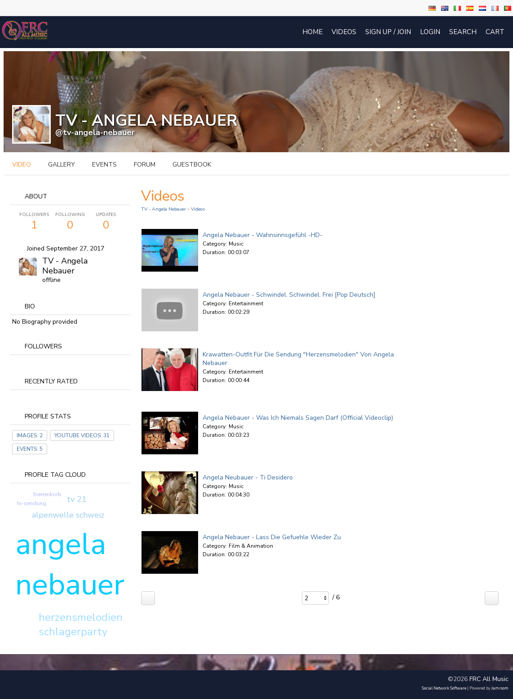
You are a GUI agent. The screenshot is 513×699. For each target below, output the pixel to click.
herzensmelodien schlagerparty (81, 624)
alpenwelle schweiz (68, 515)
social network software (444, 688)
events (104, 164)
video (21, 164)
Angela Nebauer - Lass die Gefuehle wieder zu (272, 537)
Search (463, 31)
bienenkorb (47, 494)
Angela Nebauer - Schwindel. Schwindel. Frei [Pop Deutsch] (289, 294)
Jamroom (500, 688)
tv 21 (77, 499)
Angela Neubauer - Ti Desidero (248, 477)
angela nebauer (69, 564)
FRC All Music (489, 679)
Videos (344, 31)
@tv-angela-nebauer (95, 132)
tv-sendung (31, 503)
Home (312, 31)
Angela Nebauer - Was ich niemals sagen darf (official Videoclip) (298, 417)
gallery (61, 164)
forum (144, 164)
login (430, 31)
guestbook (191, 164)
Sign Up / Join (388, 31)
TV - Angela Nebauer (65, 265)
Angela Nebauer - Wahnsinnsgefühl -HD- (263, 235)
